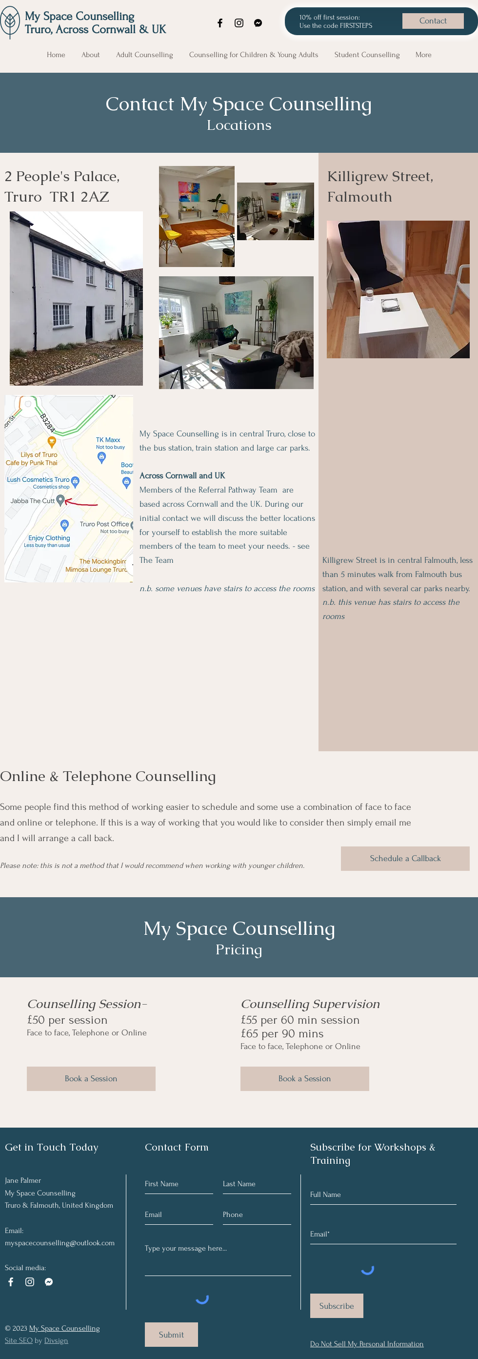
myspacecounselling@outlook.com (60, 1242)
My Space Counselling (79, 16)
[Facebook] (220, 23)
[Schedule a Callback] (405, 858)
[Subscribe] (336, 1306)
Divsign (56, 1340)
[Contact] (433, 21)
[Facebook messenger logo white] (49, 1282)
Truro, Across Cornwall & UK (95, 29)
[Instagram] (239, 23)
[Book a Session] (91, 1079)
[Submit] (171, 1334)
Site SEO (19, 1340)
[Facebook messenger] (258, 23)
